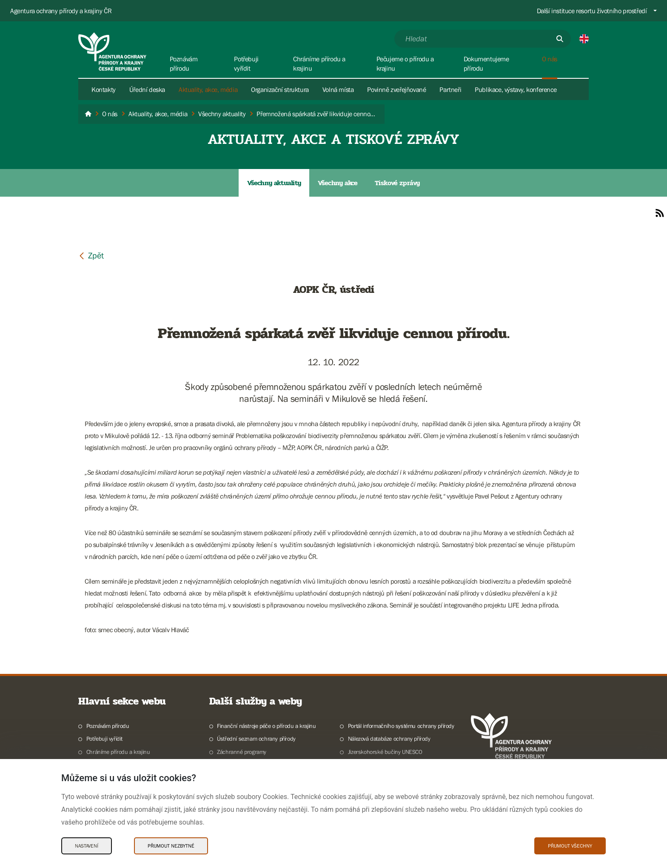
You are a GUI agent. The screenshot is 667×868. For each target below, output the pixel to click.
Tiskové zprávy (397, 183)
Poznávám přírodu (107, 725)
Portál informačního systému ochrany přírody (401, 725)
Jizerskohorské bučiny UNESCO (385, 751)
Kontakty (103, 89)
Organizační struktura (280, 89)
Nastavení (86, 846)
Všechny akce (337, 183)
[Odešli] (559, 38)
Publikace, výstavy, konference (515, 89)
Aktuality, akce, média (208, 89)
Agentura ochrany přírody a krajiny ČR (60, 10)
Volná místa (338, 89)
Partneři (450, 89)
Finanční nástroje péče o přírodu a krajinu (266, 725)
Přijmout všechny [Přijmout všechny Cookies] (570, 846)
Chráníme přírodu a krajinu (118, 751)
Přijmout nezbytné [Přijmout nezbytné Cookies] (171, 846)
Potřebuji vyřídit (104, 738)
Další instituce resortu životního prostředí (592, 10)
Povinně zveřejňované (396, 89)
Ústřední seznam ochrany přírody (256, 738)
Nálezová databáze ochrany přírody (389, 738)
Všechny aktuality (274, 183)
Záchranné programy (241, 751)
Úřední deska (147, 89)
